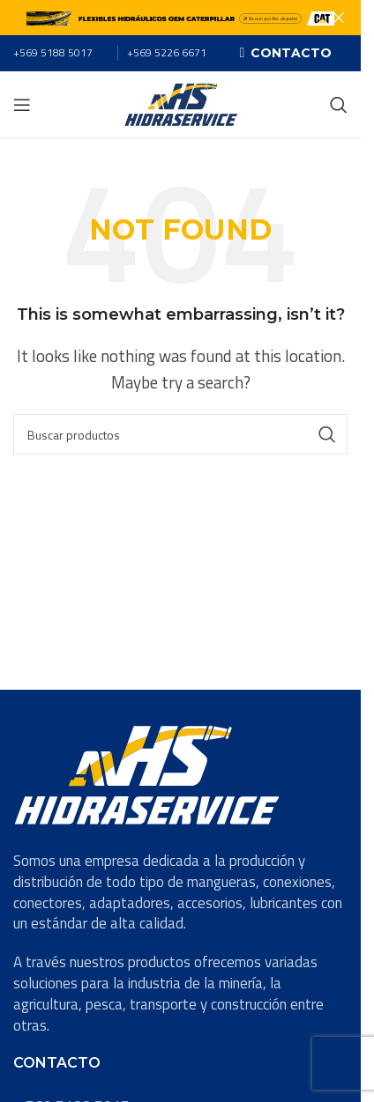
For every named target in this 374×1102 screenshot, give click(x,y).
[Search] (338, 104)
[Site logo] (180, 103)
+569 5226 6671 (166, 52)
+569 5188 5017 (53, 52)
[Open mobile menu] (22, 104)
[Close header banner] (339, 17)
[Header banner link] (180, 17)
